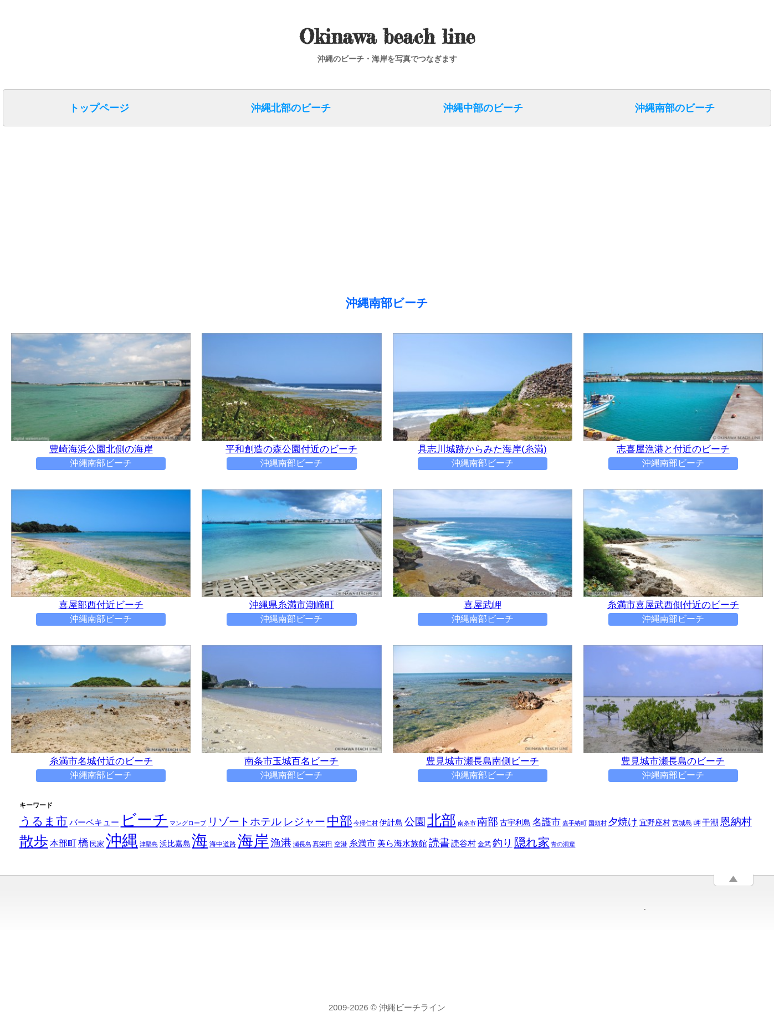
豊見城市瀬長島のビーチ (673, 761)
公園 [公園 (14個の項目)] (415, 822)
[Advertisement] (338, 212)
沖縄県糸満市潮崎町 (291, 605)
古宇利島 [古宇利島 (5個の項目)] (515, 823)
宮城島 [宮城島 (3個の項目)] (682, 823)
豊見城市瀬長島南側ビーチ (482, 761)
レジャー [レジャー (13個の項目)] (304, 822)
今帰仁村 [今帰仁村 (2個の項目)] (365, 823)
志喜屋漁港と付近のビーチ (673, 449)
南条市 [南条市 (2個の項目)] (467, 823)
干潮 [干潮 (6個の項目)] (710, 822)
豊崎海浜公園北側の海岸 (101, 449)
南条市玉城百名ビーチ (291, 761)
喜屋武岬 (483, 605)
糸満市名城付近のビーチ (101, 761)
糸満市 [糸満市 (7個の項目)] (362, 844)
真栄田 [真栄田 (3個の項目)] (322, 845)
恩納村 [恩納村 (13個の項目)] (736, 822)
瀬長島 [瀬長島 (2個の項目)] (302, 844)
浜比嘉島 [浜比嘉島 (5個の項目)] (175, 844)
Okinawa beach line (387, 37)
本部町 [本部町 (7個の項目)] (63, 844)
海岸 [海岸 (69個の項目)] (253, 841)
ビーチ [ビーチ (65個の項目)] (144, 820)
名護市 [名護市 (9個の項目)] (546, 822)
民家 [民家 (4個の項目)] (97, 844)
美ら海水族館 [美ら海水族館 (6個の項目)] (402, 844)
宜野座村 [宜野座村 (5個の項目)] (654, 823)
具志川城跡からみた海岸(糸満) (482, 449)
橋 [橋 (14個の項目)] (83, 843)
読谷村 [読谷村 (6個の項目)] (463, 844)
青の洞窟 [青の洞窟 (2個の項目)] (563, 844)
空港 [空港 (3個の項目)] (340, 845)
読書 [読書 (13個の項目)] (439, 843)
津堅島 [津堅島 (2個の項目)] (149, 844)
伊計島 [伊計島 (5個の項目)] (391, 823)
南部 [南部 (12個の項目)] (487, 822)
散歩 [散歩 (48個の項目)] (33, 842)
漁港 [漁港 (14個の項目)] (280, 843)
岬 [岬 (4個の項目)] (697, 823)
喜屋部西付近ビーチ (101, 605)
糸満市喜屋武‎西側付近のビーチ (673, 605)
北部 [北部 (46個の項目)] (441, 821)
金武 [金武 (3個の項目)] (484, 845)
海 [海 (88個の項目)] (200, 841)
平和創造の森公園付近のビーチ (291, 449)
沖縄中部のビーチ (483, 108)
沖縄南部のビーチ (675, 108)
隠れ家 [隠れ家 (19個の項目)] (532, 842)
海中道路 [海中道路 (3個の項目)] (222, 845)
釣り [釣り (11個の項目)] (502, 843)
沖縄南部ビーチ (101, 463)
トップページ (99, 108)
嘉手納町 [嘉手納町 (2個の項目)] (574, 823)
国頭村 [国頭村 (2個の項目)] (597, 823)
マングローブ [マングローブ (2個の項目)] (188, 823)
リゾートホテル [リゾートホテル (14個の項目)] (244, 822)
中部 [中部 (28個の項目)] (339, 821)
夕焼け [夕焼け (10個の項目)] (623, 822)
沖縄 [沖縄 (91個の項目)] (122, 841)
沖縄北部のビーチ (291, 108)
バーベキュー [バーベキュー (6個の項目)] (94, 822)
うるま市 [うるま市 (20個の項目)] (43, 822)
